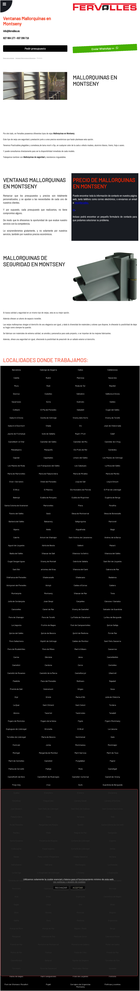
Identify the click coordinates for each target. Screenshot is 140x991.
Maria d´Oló (80, 697)
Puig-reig (16, 785)
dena (80, 657)
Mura (16, 386)
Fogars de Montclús (16, 721)
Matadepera (16, 449)
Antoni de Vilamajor (48, 537)
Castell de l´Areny (112, 777)
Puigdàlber (80, 761)
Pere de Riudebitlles (16, 649)
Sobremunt (48, 689)
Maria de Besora (48, 737)
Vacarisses (16, 402)
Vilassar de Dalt (48, 553)
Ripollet (112, 386)
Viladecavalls (48, 577)
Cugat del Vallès (112, 410)
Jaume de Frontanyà (16, 433)
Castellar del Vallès (48, 441)
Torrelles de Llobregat (16, 737)
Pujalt (48, 984)
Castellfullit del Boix (16, 777)
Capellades (48, 457)
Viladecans (80, 577)
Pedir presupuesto (35, 48)
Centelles (112, 665)
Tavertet (48, 713)
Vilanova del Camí (80, 569)
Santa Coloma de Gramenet (16, 505)
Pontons (112, 976)
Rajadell (112, 681)
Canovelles (16, 609)
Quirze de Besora (48, 633)
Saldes (112, 402)
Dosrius (16, 394)
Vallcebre (80, 394)
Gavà (48, 513)
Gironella (48, 729)
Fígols (80, 721)
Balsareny (48, 521)
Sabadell (80, 410)
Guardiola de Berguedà (112, 785)
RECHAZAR (61, 888)
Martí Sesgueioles (48, 976)
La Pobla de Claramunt (80, 617)
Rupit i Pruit (80, 433)
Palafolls (16, 681)
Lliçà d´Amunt (112, 481)
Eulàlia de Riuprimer (80, 497)
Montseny (48, 593)
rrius (48, 785)
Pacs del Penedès (48, 681)
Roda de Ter (80, 386)
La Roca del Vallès (112, 465)
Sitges (80, 689)
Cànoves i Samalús (112, 601)
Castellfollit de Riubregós (48, 777)
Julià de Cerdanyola (16, 601)
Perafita (112, 505)
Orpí (16, 697)
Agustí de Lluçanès (16, 545)
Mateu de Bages (16, 976)
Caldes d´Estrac (80, 585)
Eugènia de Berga (112, 497)
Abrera (16, 713)
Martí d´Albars (80, 649)
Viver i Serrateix (16, 481)
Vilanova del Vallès (112, 553)
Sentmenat (80, 737)
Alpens (16, 529)
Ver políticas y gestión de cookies (69, 882)
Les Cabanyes (80, 465)
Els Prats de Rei (80, 449)
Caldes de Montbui (80, 641)
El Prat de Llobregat (112, 489)
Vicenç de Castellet (80, 609)
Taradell (112, 713)
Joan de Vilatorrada (112, 425)
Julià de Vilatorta (112, 697)
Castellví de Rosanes (16, 673)
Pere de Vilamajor (16, 617)
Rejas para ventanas (8, 58)
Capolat (16, 457)
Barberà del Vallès (16, 521)
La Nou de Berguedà (112, 617)
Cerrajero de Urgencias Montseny (80, 985)
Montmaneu (80, 745)
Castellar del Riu (80, 441)
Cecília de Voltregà (48, 418)
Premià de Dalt (16, 689)
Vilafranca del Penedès (16, 577)
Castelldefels (112, 657)
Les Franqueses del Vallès (48, 465)
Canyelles (80, 601)
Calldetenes (112, 370)
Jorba (48, 745)
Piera (80, 505)
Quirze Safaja (112, 625)
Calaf (112, 433)
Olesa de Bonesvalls (112, 513)
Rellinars (80, 681)
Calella (16, 378)
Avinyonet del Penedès (16, 585)
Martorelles (48, 505)
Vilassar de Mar (80, 593)
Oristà (48, 697)
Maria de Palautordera (48, 473)
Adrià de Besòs (48, 545)
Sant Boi (16, 569)
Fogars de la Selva (48, 721)
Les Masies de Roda (16, 465)
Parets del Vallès (16, 513)
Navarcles (112, 378)
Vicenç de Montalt (48, 561)
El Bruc (16, 489)
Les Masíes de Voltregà (112, 457)
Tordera (112, 705)
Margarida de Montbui (48, 753)
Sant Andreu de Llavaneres (80, 537)
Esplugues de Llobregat (16, 729)
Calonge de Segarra (48, 370)
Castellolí (48, 761)
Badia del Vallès (16, 553)
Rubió (48, 378)
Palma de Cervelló (16, 769)
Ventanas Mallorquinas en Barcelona (25, 58)
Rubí (48, 386)
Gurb (80, 785)
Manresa (80, 378)
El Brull (80, 729)
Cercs (80, 665)
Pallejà (48, 769)
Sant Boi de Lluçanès (112, 561)
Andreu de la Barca (112, 537)
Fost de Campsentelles (80, 625)
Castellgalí (112, 769)
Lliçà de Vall (80, 481)
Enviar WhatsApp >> (105, 48)
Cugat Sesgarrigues (16, 561)
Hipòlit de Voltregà (48, 641)
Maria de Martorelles (16, 473)
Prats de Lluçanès (80, 976)
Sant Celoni (80, 705)
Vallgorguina (80, 521)
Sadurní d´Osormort (16, 425)
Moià (80, 769)
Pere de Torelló (48, 617)
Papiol (112, 761)
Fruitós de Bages (48, 625)
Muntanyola (16, 593)
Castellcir (16, 665)
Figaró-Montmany (112, 721)
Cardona (48, 665)
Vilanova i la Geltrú (80, 553)
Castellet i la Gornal (80, 777)
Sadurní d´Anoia (16, 418)
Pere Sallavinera (16, 641)
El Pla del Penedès (48, 410)
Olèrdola (48, 657)
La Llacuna (112, 729)
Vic (80, 425)
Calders (112, 585)
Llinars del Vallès (80, 457)
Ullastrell (112, 673)
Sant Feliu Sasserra (112, 641)
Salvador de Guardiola (112, 609)
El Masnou (48, 489)
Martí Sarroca (80, 753)
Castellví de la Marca (48, 673)
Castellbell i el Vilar (16, 441)
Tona (112, 593)
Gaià (112, 737)
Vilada (48, 425)
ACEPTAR (77, 888)
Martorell (112, 521)
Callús (80, 370)
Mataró (112, 545)
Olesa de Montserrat (80, 513)
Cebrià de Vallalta (80, 561)
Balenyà (16, 497)
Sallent (80, 545)
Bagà (112, 529)
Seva (112, 689)
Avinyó (48, 585)
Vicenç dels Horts (80, 418)
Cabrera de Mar (112, 569)
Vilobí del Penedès (48, 481)
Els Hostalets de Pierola (80, 489)
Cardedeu (112, 449)
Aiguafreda (80, 529)
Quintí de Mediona (80, 633)
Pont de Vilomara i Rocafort (16, 984)
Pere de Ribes (48, 649)
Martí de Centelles (16, 761)
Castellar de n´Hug (112, 441)
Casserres (112, 649)
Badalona (112, 577)
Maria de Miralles (80, 473)
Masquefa (48, 449)
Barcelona (16, 370)
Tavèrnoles (80, 713)
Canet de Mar (48, 609)
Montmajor (112, 745)
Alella (48, 529)
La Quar (16, 705)
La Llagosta (16, 625)
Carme (16, 657)
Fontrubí (16, 745)
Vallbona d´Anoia (112, 394)
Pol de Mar (112, 633)
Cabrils (16, 537)
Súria (48, 402)
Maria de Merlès (112, 473)
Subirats (80, 402)
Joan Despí (48, 601)
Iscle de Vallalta (48, 433)
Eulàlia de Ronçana (48, 497)
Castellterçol (80, 673)
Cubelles (48, 394)
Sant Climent (48, 705)
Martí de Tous (112, 753)
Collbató (16, 410)
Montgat (16, 753)
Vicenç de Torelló (112, 418)
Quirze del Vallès (16, 633)
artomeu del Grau (48, 569)
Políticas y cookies (113, 984)
